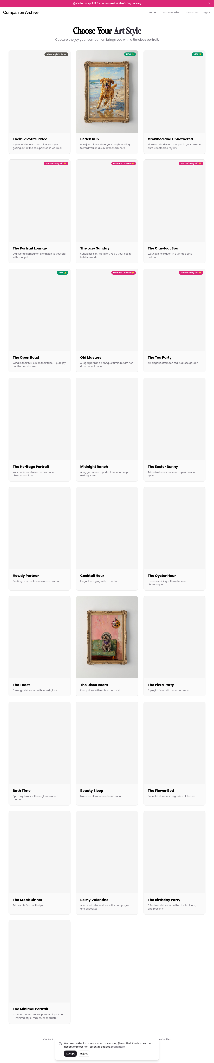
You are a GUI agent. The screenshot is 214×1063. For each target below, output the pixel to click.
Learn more (118, 1046)
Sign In (207, 12)
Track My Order (170, 12)
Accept (70, 1053)
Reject (84, 1053)
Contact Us (191, 12)
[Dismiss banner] (209, 3)
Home (152, 12)
